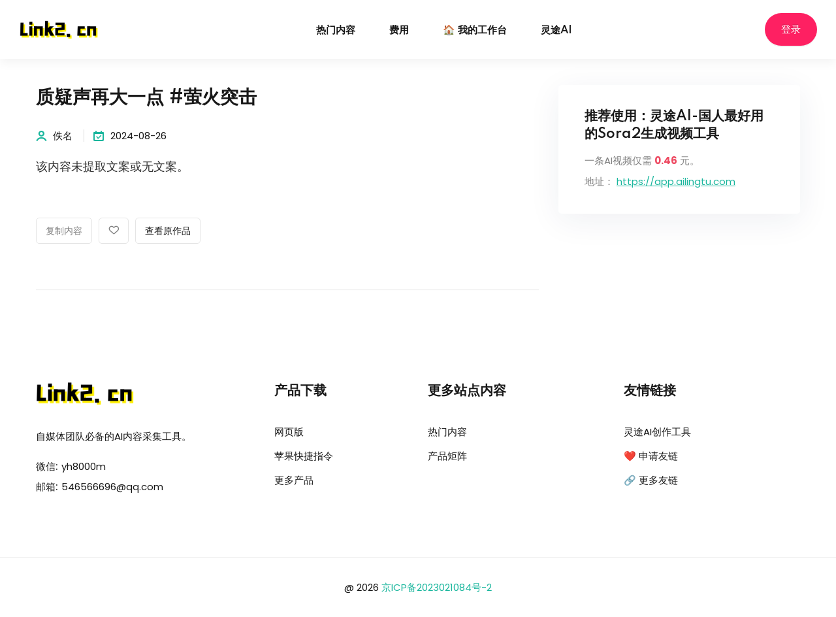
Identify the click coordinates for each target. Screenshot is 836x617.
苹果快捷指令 (303, 456)
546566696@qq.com (112, 486)
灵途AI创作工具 (657, 432)
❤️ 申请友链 (651, 456)
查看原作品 (168, 231)
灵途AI (556, 30)
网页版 (289, 432)
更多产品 (294, 480)
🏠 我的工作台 (475, 30)
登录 (791, 29)
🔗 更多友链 (651, 480)
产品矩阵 (447, 456)
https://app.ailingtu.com (676, 181)
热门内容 (335, 30)
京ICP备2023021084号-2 (436, 587)
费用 (399, 30)
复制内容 (64, 231)
